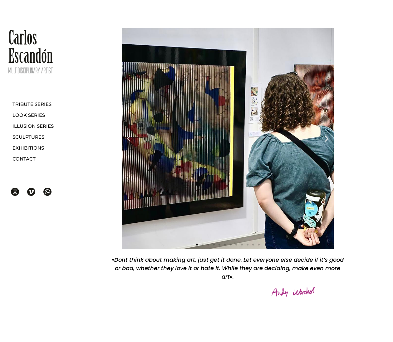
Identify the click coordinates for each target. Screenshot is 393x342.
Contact (24, 159)
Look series (28, 115)
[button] (197, 244)
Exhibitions (28, 148)
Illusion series (33, 126)
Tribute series (32, 104)
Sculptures (28, 137)
